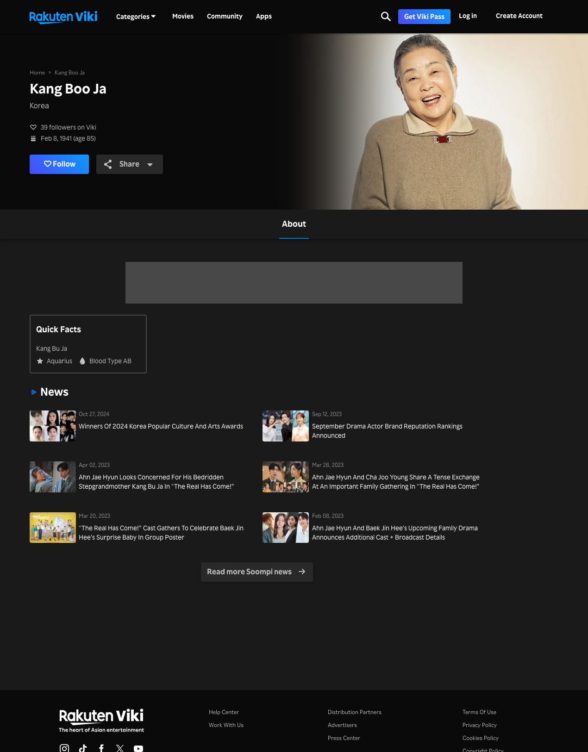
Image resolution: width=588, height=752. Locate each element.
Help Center (224, 711)
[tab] (294, 224)
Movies (183, 16)
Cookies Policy (481, 737)
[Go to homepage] (63, 16)
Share (128, 164)
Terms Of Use (479, 711)
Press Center (344, 737)
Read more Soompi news (256, 571)
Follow (60, 164)
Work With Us (226, 724)
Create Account (519, 15)
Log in (468, 15)
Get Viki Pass (424, 16)
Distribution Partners (355, 711)
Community (225, 16)
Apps (264, 16)
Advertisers (342, 724)
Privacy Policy (480, 724)
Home (37, 72)
